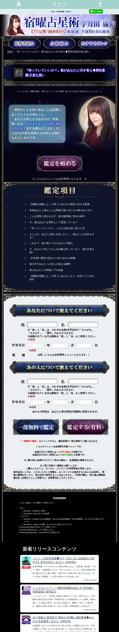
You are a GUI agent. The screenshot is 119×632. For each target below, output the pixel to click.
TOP (9, 51)
